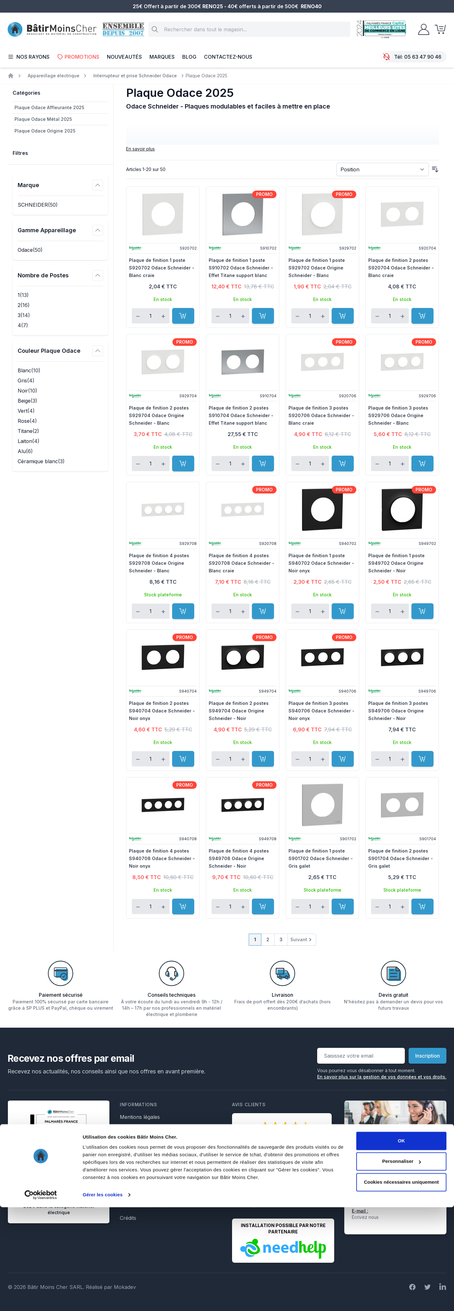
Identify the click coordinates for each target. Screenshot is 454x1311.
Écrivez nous (365, 1217)
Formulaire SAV (139, 1193)
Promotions (78, 57)
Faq (124, 1155)
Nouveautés (124, 57)
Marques (162, 57)
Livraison (130, 1142)
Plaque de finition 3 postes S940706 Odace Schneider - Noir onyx (321, 710)
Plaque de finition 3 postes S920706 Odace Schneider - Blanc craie (321, 415)
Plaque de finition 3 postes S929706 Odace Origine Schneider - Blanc (398, 415)
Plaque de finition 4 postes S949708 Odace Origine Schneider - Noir (239, 858)
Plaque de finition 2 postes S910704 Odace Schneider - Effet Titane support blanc (241, 415)
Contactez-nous (228, 57)
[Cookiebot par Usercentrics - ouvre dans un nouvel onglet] (40, 1298)
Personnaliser (401, 1265)
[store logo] (52, 29)
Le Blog (129, 1167)
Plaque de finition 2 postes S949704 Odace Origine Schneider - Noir (239, 710)
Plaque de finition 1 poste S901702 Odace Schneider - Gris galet (320, 858)
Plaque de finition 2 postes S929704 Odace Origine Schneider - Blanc (159, 415)
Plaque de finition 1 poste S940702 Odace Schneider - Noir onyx (321, 563)
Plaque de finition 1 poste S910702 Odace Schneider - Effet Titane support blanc (241, 267)
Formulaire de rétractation (151, 1180)
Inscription (427, 1056)
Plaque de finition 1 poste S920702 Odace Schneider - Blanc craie (161, 267)
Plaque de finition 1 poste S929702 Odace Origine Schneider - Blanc (316, 267)
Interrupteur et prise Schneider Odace (135, 75)
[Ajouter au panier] (183, 316)
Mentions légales (140, 1117)
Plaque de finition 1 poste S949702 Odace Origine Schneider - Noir (396, 563)
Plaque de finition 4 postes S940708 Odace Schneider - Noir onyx (162, 858)
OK (401, 1244)
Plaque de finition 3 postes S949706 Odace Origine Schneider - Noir (398, 710)
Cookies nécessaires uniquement (401, 1286)
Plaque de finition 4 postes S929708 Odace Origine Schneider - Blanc (159, 563)
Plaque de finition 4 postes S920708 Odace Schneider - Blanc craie (241, 563)
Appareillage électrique (53, 75)
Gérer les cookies (103, 1298)
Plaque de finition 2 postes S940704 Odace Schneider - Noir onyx (162, 710)
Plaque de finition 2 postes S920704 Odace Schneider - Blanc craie (401, 267)
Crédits (128, 1218)
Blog (189, 57)
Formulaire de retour (145, 1205)
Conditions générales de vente (156, 1129)
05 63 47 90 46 (422, 57)
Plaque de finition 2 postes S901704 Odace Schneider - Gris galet (400, 858)
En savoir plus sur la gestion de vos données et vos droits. (381, 1076)
